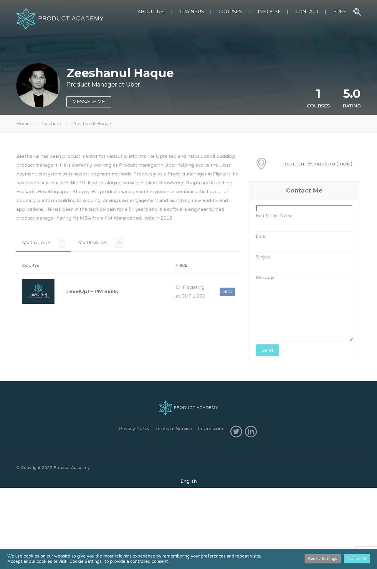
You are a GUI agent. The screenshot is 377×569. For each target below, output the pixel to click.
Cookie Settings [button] (322, 558)
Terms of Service (174, 429)
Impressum (210, 429)
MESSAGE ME (88, 101)
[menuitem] (189, 481)
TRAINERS (191, 11)
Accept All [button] (356, 558)
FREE (339, 11)
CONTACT (307, 11)
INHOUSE (269, 11)
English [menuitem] (189, 481)
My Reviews (93, 242)
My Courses (37, 242)
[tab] (43, 242)
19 (119, 242)
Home (23, 124)
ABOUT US (150, 11)
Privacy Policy (134, 429)
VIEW (227, 291)
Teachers (51, 124)
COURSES (230, 11)
